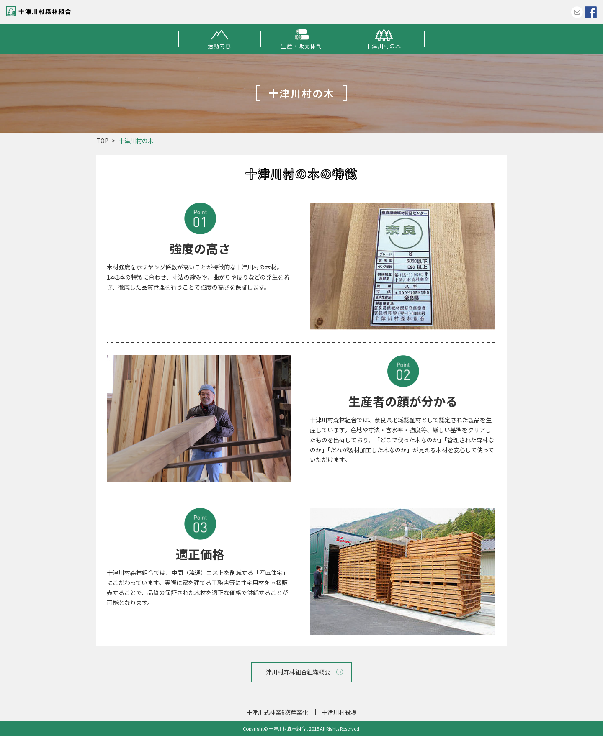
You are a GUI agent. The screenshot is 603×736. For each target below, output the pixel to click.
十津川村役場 (339, 712)
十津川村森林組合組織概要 (301, 672)
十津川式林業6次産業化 (277, 712)
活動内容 (219, 38)
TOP (102, 140)
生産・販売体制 (301, 38)
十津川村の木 (384, 38)
